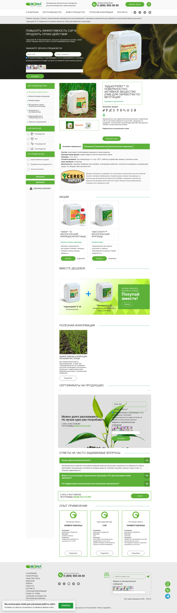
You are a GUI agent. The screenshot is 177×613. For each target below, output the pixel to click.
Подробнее (81, 258)
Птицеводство (40, 144)
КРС (36, 139)
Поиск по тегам (33, 593)
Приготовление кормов (40, 159)
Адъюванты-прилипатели (38, 92)
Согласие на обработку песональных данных (36, 597)
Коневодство (40, 134)
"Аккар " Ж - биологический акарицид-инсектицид (73, 234)
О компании (32, 12)
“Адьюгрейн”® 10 (72, 307)
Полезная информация (101, 12)
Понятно (66, 606)
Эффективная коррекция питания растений (73, 358)
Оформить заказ (112, 139)
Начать (140, 496)
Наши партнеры (33, 578)
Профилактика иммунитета (41, 164)
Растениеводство (52, 12)
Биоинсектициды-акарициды (39, 96)
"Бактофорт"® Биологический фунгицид (100, 234)
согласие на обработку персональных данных (65, 60)
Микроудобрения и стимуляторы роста (36, 116)
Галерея (29, 583)
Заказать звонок (135, 4)
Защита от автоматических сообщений (124, 582)
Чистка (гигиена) (37, 169)
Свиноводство (40, 149)
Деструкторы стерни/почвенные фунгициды (37, 105)
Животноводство (75, 12)
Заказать (68, 258)
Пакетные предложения (37, 122)
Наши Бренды (32, 576)
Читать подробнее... (104, 608)
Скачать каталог (40, 188)
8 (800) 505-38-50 (108, 5)
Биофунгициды (34, 100)
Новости (30, 586)
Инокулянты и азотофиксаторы (35, 111)
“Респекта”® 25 (104, 305)
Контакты (122, 12)
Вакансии (30, 581)
